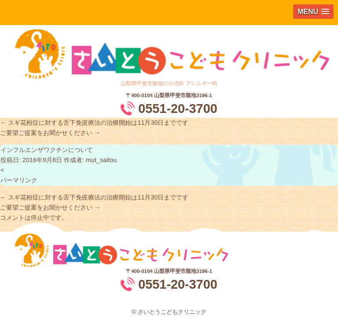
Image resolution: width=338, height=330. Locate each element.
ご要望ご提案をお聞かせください (50, 132)
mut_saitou (101, 159)
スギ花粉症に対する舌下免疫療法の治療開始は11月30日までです (94, 122)
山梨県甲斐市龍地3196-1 (183, 95)
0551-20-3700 (177, 109)
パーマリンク (18, 180)
